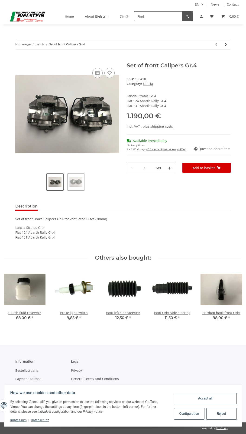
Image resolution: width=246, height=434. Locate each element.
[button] (201, 16)
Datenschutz (41, 420)
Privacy (76, 370)
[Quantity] (144, 168)
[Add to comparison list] (97, 73)
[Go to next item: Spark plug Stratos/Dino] (226, 44)
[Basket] (229, 16)
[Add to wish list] (109, 73)
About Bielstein (97, 16)
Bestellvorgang (26, 370)
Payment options (28, 379)
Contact (233, 4)
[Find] (158, 16)
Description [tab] (26, 206)
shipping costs (161, 126)
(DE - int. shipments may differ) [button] (166, 149)
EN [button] (197, 4)
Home (69, 16)
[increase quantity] (170, 168)
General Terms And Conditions (95, 379)
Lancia (148, 84)
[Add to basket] (19, 59)
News (215, 4)
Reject (220, 413)
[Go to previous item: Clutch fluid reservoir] (216, 44)
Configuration (188, 413)
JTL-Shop (221, 428)
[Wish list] (212, 16)
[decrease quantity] (132, 168)
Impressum (19, 420)
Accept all (204, 398)
